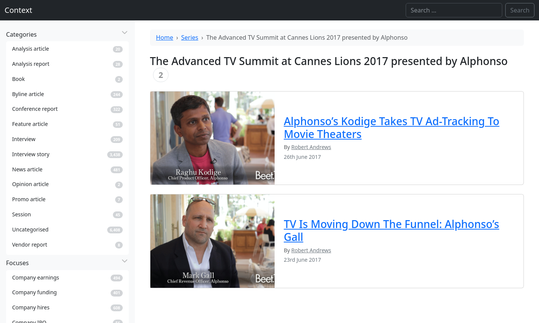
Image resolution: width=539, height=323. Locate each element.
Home (164, 37)
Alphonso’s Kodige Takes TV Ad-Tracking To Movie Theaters (391, 127)
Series (189, 37)
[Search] (454, 10)
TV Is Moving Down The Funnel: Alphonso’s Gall (391, 230)
